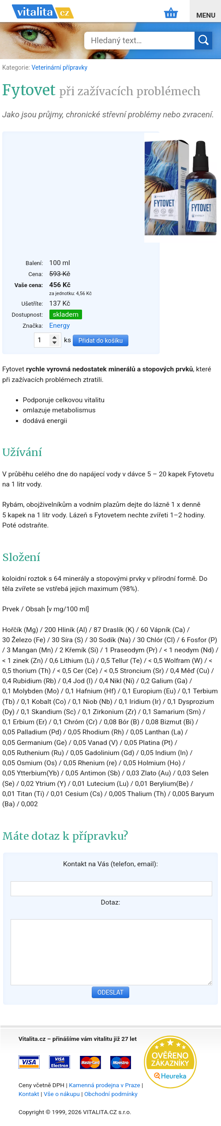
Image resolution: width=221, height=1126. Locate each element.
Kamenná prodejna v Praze (104, 1085)
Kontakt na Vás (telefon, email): (110, 864)
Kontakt (29, 1093)
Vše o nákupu (62, 1093)
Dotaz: (110, 902)
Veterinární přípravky (59, 67)
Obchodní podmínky (111, 1093)
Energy (59, 325)
